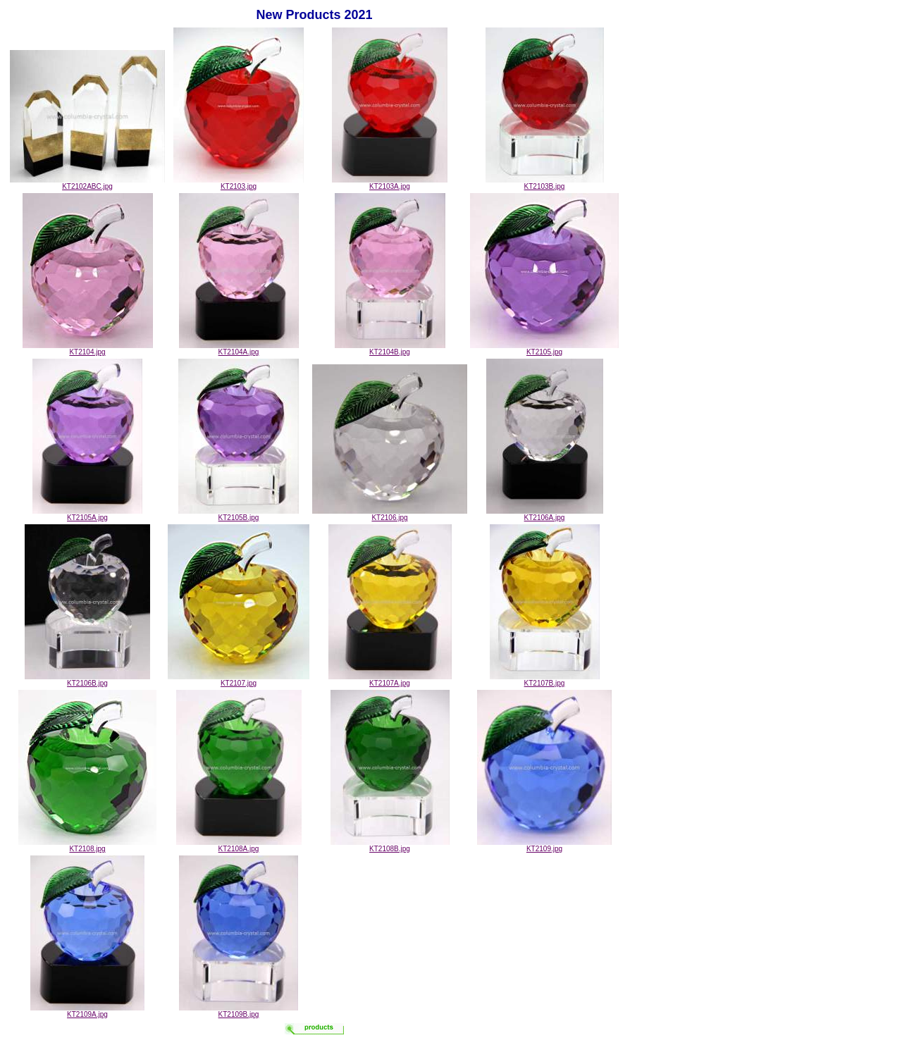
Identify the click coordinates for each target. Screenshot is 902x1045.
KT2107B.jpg (545, 680)
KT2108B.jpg (390, 846)
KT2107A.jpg (390, 680)
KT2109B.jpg (238, 1011)
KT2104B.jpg (390, 349)
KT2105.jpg (544, 349)
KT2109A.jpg (87, 1011)
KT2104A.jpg (239, 349)
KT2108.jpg (87, 846)
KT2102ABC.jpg (87, 183)
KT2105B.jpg (238, 514)
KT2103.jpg (238, 183)
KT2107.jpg (238, 680)
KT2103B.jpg (545, 183)
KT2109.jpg (544, 846)
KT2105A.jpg (87, 514)
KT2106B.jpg (87, 680)
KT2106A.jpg (544, 514)
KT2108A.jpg (239, 846)
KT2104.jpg (88, 349)
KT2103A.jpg (389, 183)
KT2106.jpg (389, 514)
